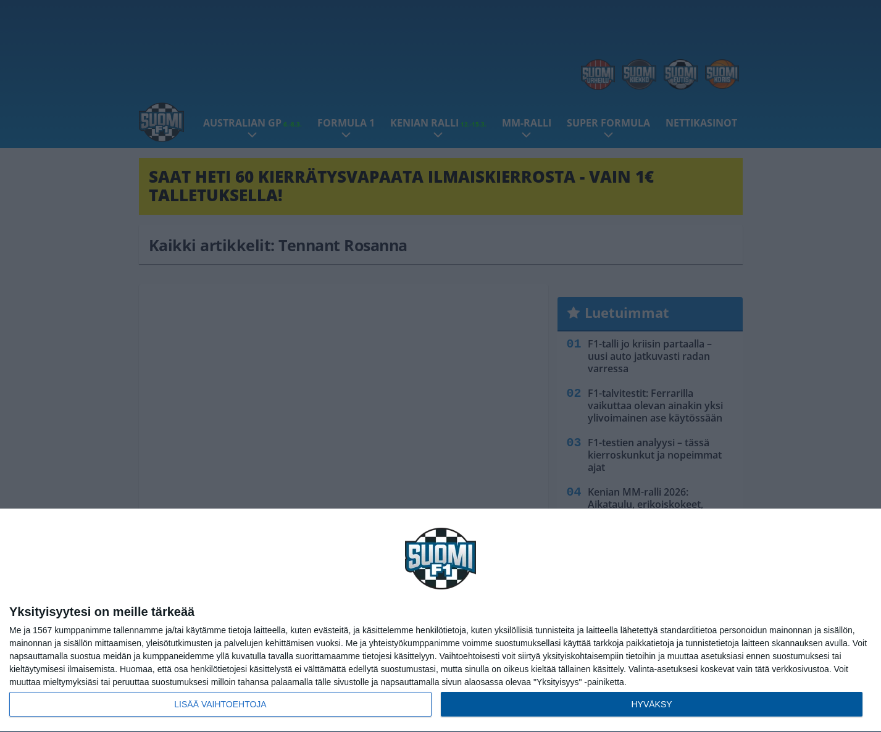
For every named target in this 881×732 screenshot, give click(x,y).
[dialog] (440, 620)
